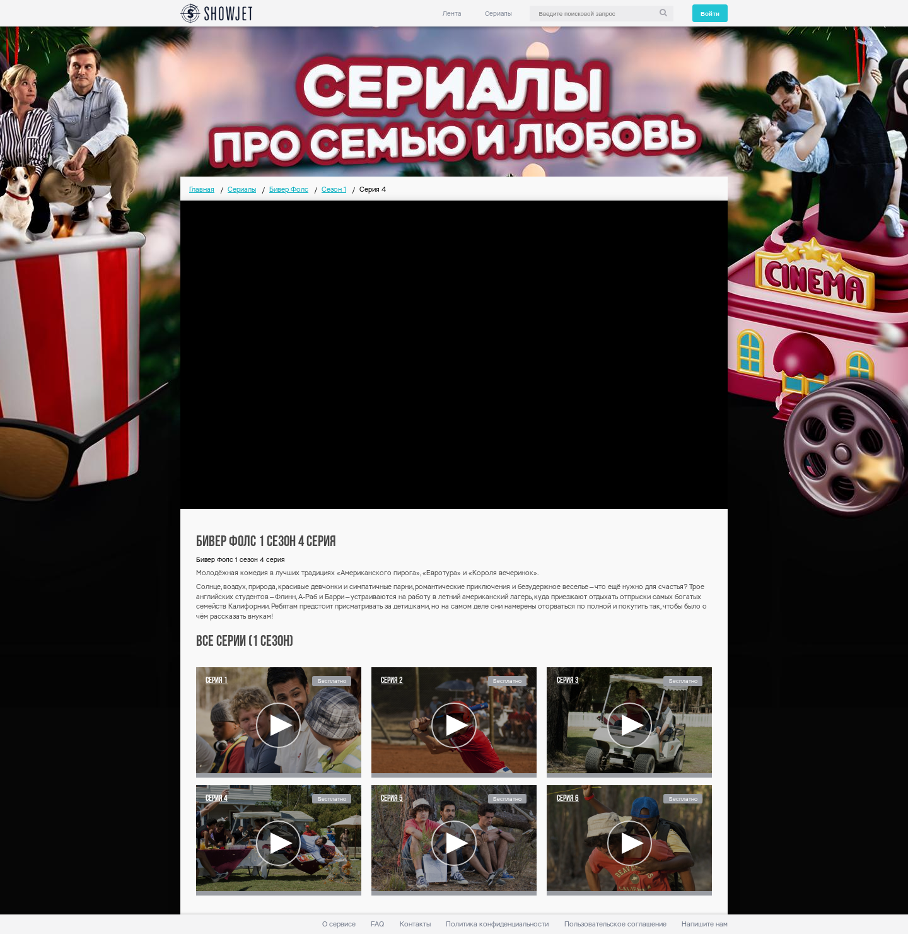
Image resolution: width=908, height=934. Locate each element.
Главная (201, 189)
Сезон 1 (334, 189)
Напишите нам (705, 924)
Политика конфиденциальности (497, 924)
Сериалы (498, 13)
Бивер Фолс (288, 189)
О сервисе (339, 924)
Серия (217, 681)
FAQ (377, 924)
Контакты (415, 924)
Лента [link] (452, 13)
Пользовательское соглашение (615, 924)
